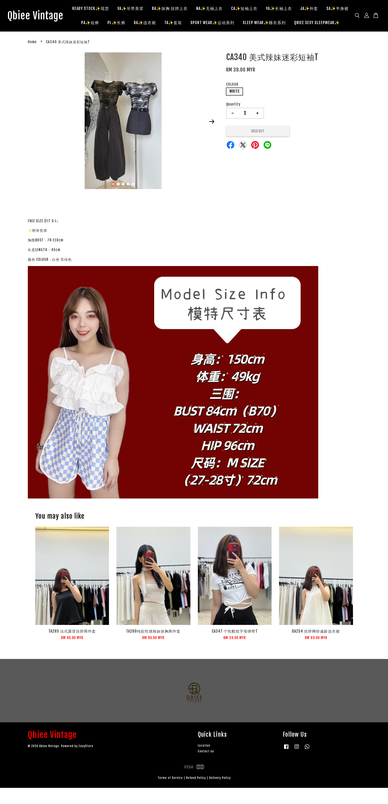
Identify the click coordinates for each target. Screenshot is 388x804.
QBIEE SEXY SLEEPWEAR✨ (215, 37)
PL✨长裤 (164, 23)
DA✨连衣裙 (192, 23)
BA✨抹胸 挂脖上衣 (190, 9)
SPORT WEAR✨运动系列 (260, 23)
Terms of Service (170, 794)
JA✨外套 (329, 9)
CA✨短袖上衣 (264, 9)
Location (204, 761)
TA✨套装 (220, 23)
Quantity (233, 120)
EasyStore (86, 762)
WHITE (234, 107)
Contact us (206, 767)
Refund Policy (196, 794)
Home (32, 58)
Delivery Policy (220, 794)
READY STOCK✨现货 (111, 9)
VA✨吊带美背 (151, 9)
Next (212, 137)
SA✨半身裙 (109, 23)
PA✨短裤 (137, 23)
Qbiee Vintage (40, 24)
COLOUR (232, 100)
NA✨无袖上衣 (229, 9)
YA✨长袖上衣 (299, 9)
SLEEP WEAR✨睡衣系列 (311, 23)
